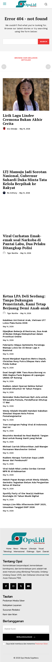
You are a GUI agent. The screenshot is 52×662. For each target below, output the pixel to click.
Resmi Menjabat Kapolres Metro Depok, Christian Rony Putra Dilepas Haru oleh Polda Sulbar (24, 361)
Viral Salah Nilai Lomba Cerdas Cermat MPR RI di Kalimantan (24, 470)
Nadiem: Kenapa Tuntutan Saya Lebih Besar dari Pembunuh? (23, 459)
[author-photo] (4, 128)
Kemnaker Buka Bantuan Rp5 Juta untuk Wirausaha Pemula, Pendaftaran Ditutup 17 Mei (25, 400)
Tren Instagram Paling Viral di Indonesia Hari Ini (25, 426)
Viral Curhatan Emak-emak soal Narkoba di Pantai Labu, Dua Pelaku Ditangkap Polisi (24, 241)
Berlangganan (26, 637)
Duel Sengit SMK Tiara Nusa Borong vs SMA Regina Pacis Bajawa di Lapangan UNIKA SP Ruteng (24, 375)
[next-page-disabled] (48, 66)
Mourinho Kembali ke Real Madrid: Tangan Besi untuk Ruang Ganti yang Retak (25, 437)
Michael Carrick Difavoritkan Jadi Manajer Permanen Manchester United (25, 448)
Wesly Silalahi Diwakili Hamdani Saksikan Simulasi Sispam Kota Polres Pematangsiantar (25, 413)
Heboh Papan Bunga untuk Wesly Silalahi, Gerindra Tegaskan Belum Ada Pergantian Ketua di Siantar (26, 482)
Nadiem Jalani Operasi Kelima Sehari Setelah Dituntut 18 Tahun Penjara (23, 387)
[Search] (43, 41)
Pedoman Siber (41, 644)
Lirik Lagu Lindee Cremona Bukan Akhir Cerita (22, 119)
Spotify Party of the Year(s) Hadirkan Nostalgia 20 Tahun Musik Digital (23, 494)
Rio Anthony (12, 193)
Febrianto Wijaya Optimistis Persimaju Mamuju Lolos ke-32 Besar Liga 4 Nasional (24, 348)
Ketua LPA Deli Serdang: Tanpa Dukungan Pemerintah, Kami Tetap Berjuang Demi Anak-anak (26, 302)
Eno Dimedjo (12, 129)
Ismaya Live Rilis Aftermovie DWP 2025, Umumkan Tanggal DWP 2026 (24, 505)
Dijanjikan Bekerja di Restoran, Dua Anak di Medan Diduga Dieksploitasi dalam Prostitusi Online (25, 334)
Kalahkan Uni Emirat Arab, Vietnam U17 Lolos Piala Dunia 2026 (24, 321)
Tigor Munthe (12, 253)
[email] (26, 628)
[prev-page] (3, 66)
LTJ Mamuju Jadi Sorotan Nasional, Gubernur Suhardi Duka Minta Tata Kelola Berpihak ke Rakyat (25, 179)
